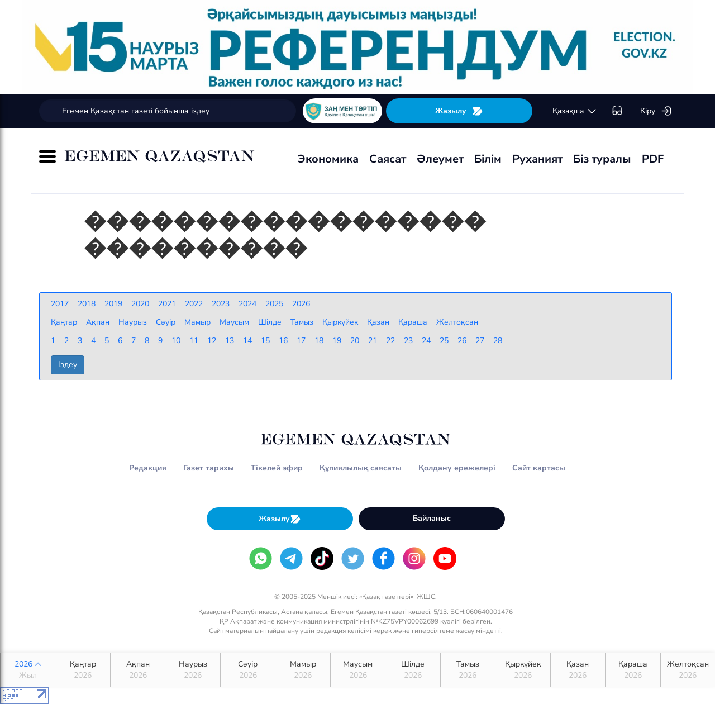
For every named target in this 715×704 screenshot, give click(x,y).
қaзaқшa (574, 111)
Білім (488, 159)
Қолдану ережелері (456, 468)
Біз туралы (602, 159)
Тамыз (467, 670)
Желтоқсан (687, 670)
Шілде (412, 670)
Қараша (632, 670)
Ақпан (137, 670)
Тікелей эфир (277, 468)
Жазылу (459, 111)
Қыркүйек (522, 670)
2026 (27, 670)
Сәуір (247, 670)
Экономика (328, 159)
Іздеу (67, 364)
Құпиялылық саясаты (361, 468)
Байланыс (432, 518)
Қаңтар (82, 670)
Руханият (537, 159)
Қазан (577, 670)
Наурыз (192, 670)
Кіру (656, 111)
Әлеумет (440, 159)
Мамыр (302, 670)
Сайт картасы (538, 468)
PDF (653, 159)
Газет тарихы (208, 468)
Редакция (147, 468)
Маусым (357, 670)
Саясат (387, 159)
